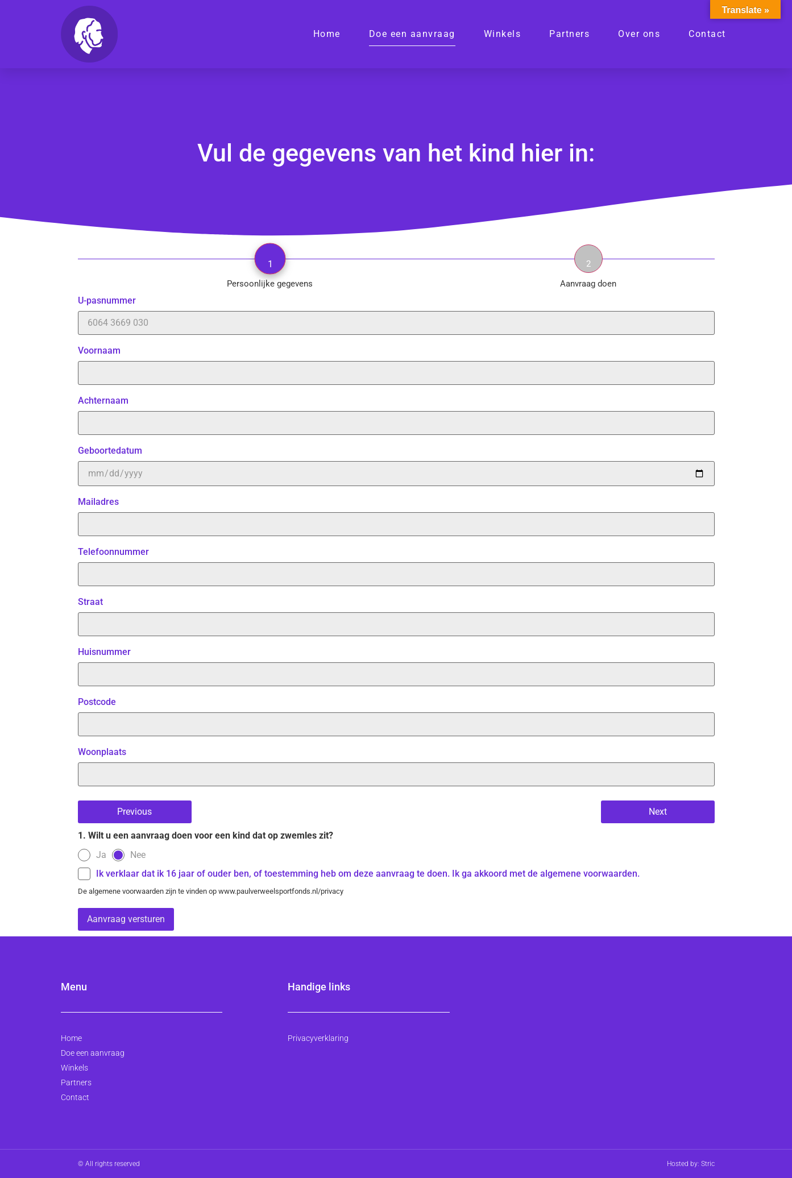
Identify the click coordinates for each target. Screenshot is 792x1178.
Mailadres (396, 513)
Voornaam (396, 362)
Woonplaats (396, 763)
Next (658, 811)
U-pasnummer (396, 312)
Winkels (502, 33)
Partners (569, 33)
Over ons (639, 33)
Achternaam (396, 412)
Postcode (396, 713)
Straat (396, 613)
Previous (134, 811)
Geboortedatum (396, 462)
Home (327, 33)
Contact (707, 33)
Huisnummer (396, 663)
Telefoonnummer (396, 563)
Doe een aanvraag (412, 33)
